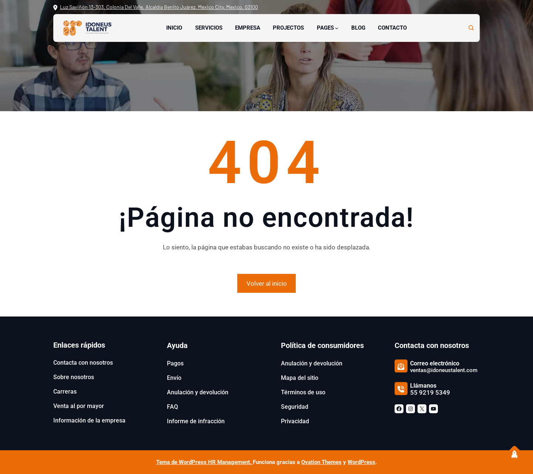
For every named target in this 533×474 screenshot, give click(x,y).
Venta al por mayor (78, 406)
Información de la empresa (89, 420)
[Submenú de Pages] (336, 28)
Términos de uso (303, 392)
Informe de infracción (196, 421)
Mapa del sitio (299, 377)
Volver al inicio (267, 283)
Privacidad (295, 421)
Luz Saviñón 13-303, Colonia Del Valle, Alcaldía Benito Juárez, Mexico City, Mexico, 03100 (159, 7)
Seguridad (294, 406)
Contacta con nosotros (83, 362)
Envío (174, 377)
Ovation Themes (321, 462)
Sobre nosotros (73, 377)
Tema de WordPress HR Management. (204, 462)
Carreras (65, 391)
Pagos (175, 363)
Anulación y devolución (197, 392)
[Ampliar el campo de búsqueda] (471, 28)
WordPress (361, 462)
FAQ (172, 406)
